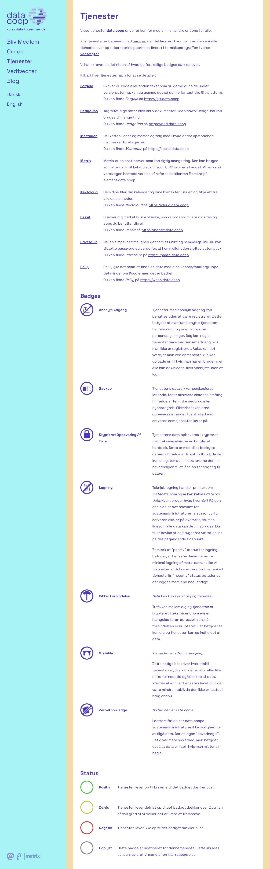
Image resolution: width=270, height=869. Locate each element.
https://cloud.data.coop (169, 205)
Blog (13, 81)
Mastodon (88, 136)
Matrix (85, 160)
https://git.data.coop (161, 98)
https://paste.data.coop (168, 255)
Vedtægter (22, 71)
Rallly (84, 267)
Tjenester (19, 61)
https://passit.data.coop (162, 230)
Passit (85, 217)
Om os (15, 51)
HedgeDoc (89, 111)
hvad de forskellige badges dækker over (165, 64)
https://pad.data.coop (167, 123)
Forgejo (86, 86)
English (15, 104)
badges (139, 41)
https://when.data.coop (160, 279)
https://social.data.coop (168, 148)
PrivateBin (88, 242)
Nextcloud (89, 192)
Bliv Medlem (23, 42)
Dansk (13, 94)
